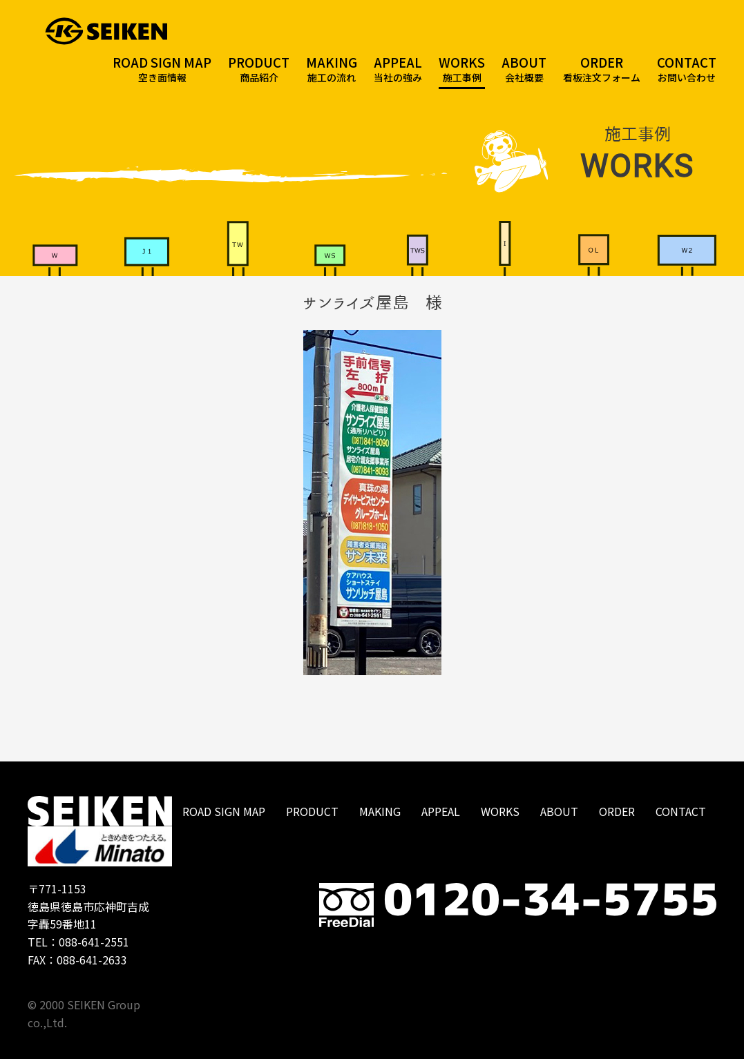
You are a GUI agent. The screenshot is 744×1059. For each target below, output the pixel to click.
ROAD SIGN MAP (223, 811)
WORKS (500, 811)
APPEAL (440, 811)
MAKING (380, 811)
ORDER (617, 811)
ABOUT (559, 811)
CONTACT (681, 811)
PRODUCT (312, 811)
